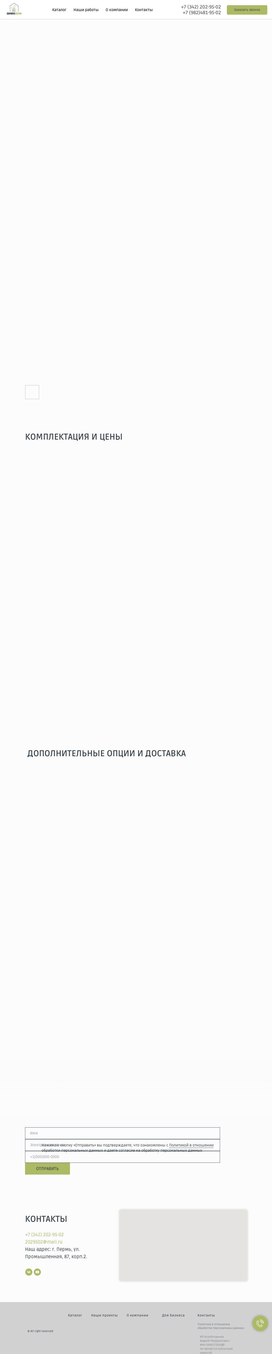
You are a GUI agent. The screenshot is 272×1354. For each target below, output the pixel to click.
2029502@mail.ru (44, 1242)
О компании (117, 10)
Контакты (144, 10)
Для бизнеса (173, 1315)
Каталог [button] (59, 10)
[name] (122, 1133)
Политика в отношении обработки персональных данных (221, 1326)
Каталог (75, 1315)
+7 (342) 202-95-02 (201, 7)
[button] (247, 10)
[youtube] (37, 1272)
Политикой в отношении (191, 1145)
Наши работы (86, 10)
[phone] (122, 1157)
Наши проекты (104, 1315)
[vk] (28, 1272)
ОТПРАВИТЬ (47, 1168)
